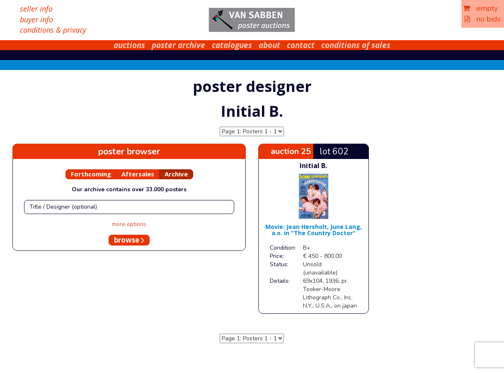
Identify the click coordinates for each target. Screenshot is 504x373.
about (269, 45)
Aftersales (137, 174)
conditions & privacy (53, 30)
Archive (176, 174)
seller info (36, 9)
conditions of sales (355, 45)
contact (301, 45)
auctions (129, 45)
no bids (483, 19)
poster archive (178, 45)
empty (480, 8)
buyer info (36, 19)
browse (129, 240)
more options (129, 224)
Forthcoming (91, 174)
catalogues (232, 45)
